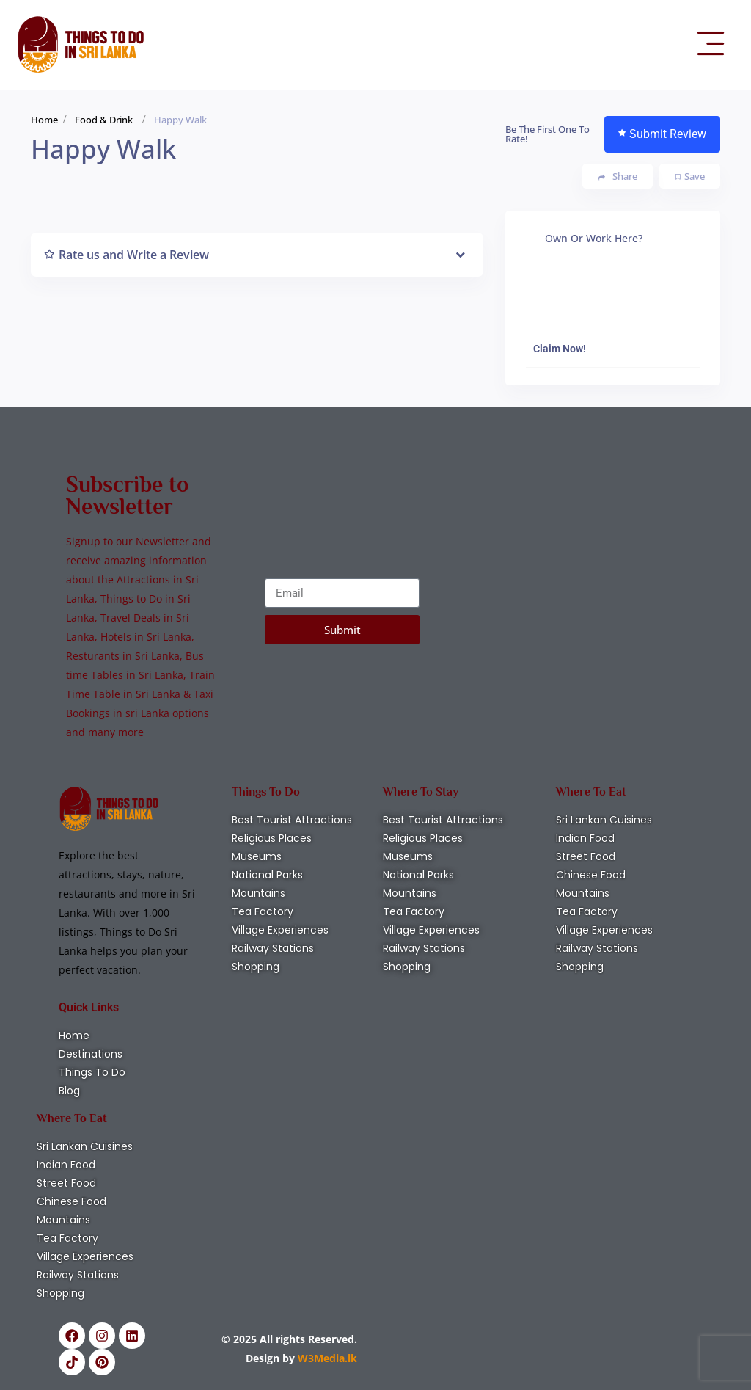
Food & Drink (104, 119)
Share (617, 176)
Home (44, 119)
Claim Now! (559, 348)
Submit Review (662, 134)
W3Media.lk (326, 1358)
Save (690, 176)
